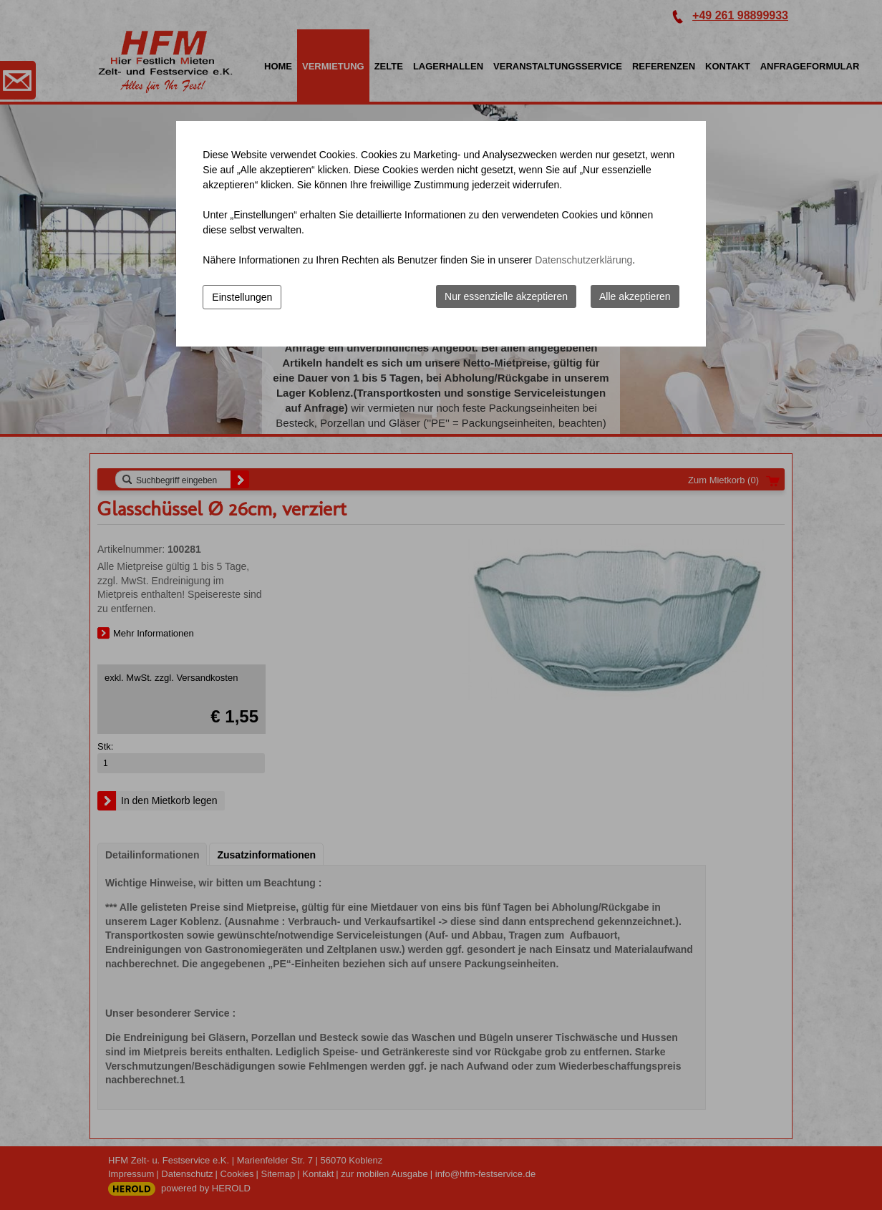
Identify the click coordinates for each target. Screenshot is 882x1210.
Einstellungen (242, 297)
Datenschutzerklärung (583, 260)
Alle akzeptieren (635, 296)
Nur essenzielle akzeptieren (506, 296)
